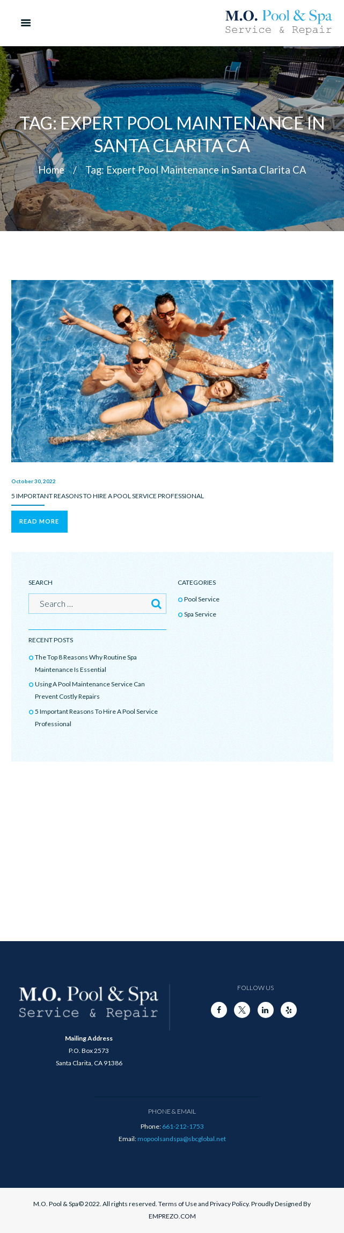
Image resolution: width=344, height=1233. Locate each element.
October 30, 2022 (33, 481)
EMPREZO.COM (172, 1216)
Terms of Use (177, 1204)
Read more (39, 521)
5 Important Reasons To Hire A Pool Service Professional (107, 496)
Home (51, 170)
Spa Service (200, 614)
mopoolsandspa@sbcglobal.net (181, 1139)
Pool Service (201, 599)
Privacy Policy (229, 1204)
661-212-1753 (183, 1126)
